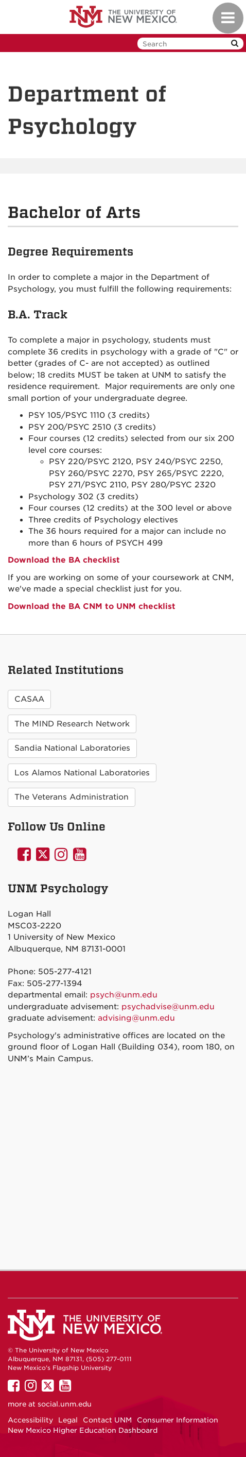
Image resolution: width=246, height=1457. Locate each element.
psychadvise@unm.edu (168, 1006)
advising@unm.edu (136, 1018)
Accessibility (30, 1420)
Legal (68, 1420)
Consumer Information (177, 1420)
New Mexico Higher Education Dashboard (82, 1430)
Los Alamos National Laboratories (82, 772)
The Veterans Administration (71, 797)
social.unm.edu (65, 1404)
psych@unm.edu (123, 994)
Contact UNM (107, 1420)
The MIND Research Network (72, 723)
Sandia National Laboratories (72, 748)
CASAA (29, 699)
